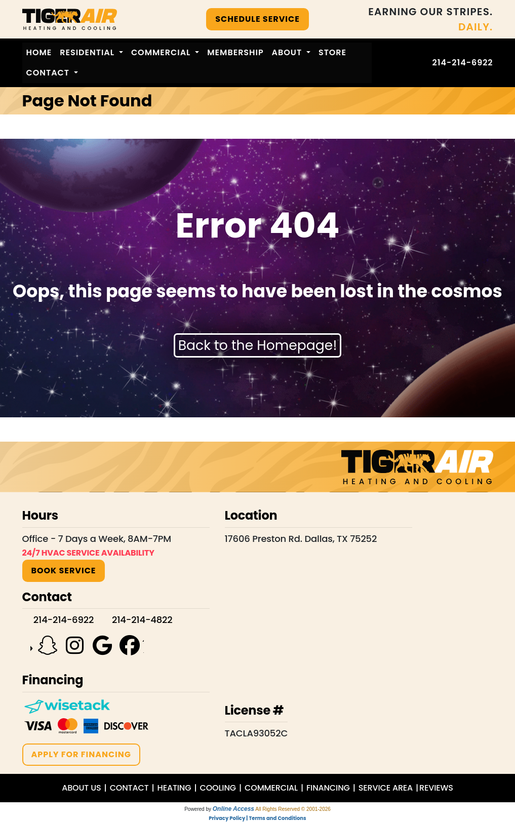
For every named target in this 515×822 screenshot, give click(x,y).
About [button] (288, 52)
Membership (235, 52)
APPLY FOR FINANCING (81, 754)
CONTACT (129, 788)
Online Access (233, 808)
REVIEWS (436, 788)
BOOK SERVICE (63, 570)
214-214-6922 (462, 62)
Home (39, 52)
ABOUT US (81, 788)
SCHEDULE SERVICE (257, 19)
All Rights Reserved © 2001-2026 (293, 809)
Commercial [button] (162, 52)
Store (332, 52)
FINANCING (328, 788)
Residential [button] (88, 52)
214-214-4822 (142, 619)
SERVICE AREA (386, 788)
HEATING (174, 788)
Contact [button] (49, 73)
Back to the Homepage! (257, 345)
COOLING (218, 788)
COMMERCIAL (271, 788)
